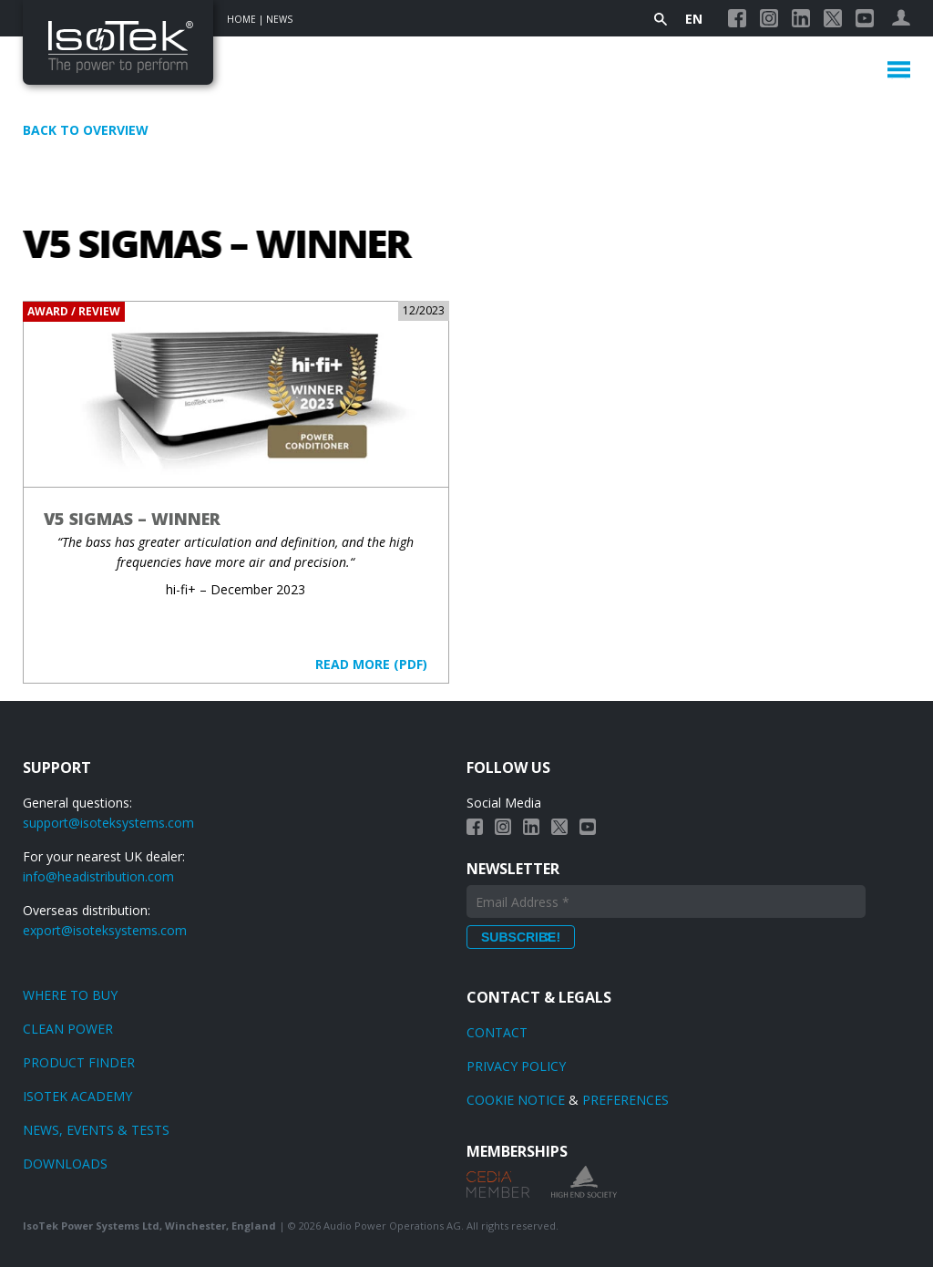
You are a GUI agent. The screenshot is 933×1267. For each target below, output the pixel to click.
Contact (497, 1032)
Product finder (79, 1062)
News (279, 19)
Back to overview (86, 130)
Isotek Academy (77, 1096)
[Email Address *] (666, 901)
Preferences (625, 1099)
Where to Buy (70, 995)
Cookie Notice (515, 1099)
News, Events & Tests (96, 1129)
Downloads (65, 1163)
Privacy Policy (516, 1066)
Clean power (68, 1028)
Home (241, 19)
